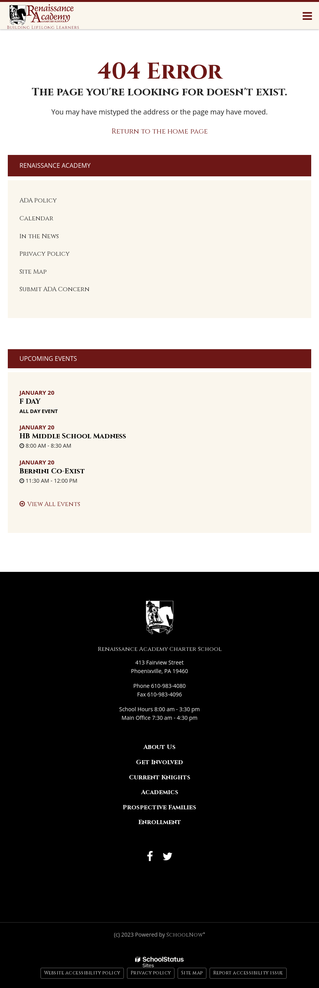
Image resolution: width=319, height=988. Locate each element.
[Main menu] (307, 15)
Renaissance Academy (54, 165)
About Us (159, 747)
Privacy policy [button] (150, 973)
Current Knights (159, 777)
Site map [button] (192, 973)
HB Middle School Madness (72, 436)
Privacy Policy (44, 254)
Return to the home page (159, 131)
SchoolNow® (185, 935)
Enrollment (159, 822)
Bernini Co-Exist (52, 471)
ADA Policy (38, 200)
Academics (159, 792)
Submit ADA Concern (54, 289)
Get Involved (159, 762)
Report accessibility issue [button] (248, 973)
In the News (39, 236)
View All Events (53, 504)
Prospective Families (159, 807)
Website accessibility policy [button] (82, 973)
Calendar (36, 218)
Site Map (33, 271)
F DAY (30, 401)
